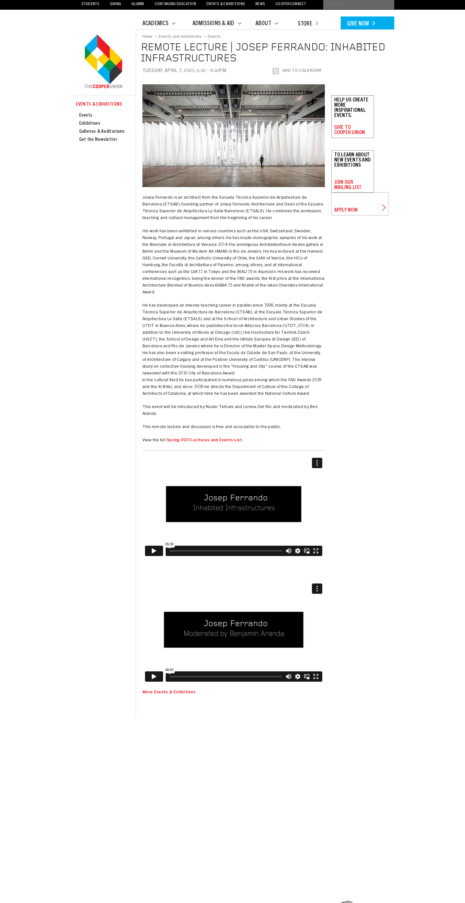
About (270, 24)
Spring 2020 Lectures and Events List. (205, 440)
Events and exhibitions (180, 37)
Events (86, 115)
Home (147, 37)
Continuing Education (175, 4)
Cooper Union (103, 62)
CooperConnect (290, 4)
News (260, 4)
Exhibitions (89, 123)
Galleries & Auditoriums (102, 131)
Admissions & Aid (221, 24)
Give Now (361, 24)
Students (90, 4)
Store (308, 24)
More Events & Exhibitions (169, 692)
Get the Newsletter (98, 139)
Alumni (137, 4)
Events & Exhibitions (225, 4)
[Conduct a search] (358, 4)
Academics (163, 24)
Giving (115, 4)
